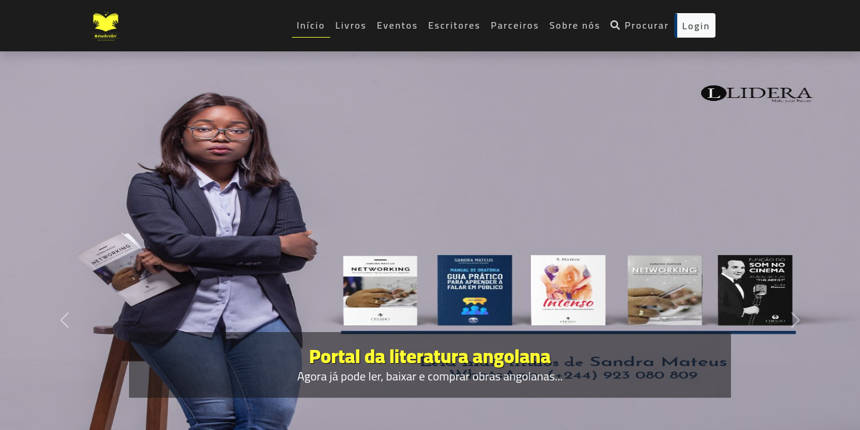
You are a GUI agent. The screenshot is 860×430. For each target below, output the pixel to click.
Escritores (454, 25)
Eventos (397, 25)
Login (696, 26)
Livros (351, 25)
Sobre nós (575, 25)
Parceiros (515, 25)
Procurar (639, 25)
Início (311, 25)
